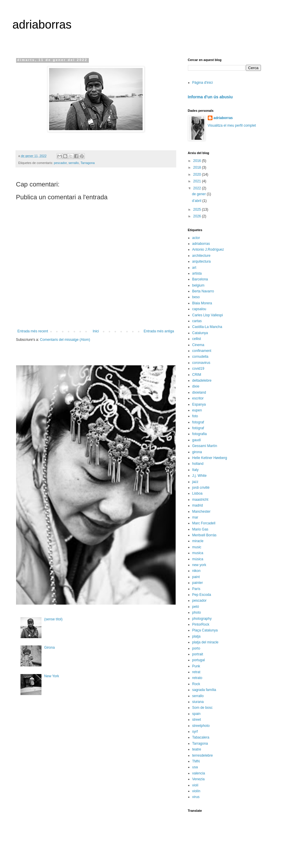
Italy (195, 470)
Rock (196, 684)
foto (195, 416)
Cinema (198, 345)
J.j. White (199, 476)
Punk (196, 666)
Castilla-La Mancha (207, 327)
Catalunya (200, 333)
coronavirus (201, 363)
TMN (196, 761)
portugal (198, 660)
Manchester (201, 511)
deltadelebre (202, 380)
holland (198, 464)
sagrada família (204, 690)
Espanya (199, 404)
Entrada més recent (33, 331)
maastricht (200, 500)
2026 (197, 216)
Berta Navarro (203, 291)
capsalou (199, 309)
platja (196, 636)
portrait (197, 654)
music (196, 547)
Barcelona (200, 279)
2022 (197, 188)
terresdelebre (202, 755)
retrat (196, 672)
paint (196, 577)
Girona (49, 647)
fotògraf (198, 428)
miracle (198, 541)
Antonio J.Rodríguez (208, 249)
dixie (196, 386)
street (196, 720)
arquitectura (201, 261)
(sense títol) (53, 619)
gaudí (196, 440)
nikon (196, 571)
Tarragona (87, 163)
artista (197, 273)
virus (196, 797)
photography (202, 619)
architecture (201, 256)
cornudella (200, 357)
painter (197, 583)
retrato (197, 678)
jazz (195, 482)
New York (51, 676)
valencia (198, 773)
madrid (197, 505)
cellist (196, 339)
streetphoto (201, 726)
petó (195, 607)
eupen (197, 410)
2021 (197, 181)
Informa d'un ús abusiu (210, 97)
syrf (195, 731)
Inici (96, 331)
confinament (201, 351)
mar (195, 517)
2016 (197, 161)
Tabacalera (201, 737)
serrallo (73, 163)
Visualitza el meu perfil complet (232, 125)
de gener (199, 194)
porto (196, 648)
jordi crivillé (201, 488)
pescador (60, 163)
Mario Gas (200, 529)
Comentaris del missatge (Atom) (65, 340)
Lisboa (197, 493)
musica (197, 553)
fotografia (199, 434)
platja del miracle (205, 642)
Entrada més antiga (158, 331)
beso (196, 297)
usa (195, 767)
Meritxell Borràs (204, 535)
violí (195, 785)
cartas (197, 321)
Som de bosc (202, 708)
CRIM (196, 375)
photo (196, 612)
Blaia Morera (202, 303)
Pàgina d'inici (202, 83)
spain (196, 714)
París (196, 589)
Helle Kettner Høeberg (209, 458)
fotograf (198, 422)
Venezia (198, 779)
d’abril (197, 201)
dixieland (199, 392)
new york (199, 565)
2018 (197, 167)
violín (196, 791)
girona (197, 452)
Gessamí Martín (204, 446)
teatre (196, 749)
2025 (197, 209)
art (194, 268)
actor (196, 238)
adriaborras (42, 24)
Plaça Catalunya (205, 630)
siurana (198, 702)
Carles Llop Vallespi (207, 315)
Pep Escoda (201, 595)
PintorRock (201, 624)
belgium (198, 285)
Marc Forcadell (203, 523)
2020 (197, 174)
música (197, 559)
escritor (198, 398)
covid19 (198, 368)
